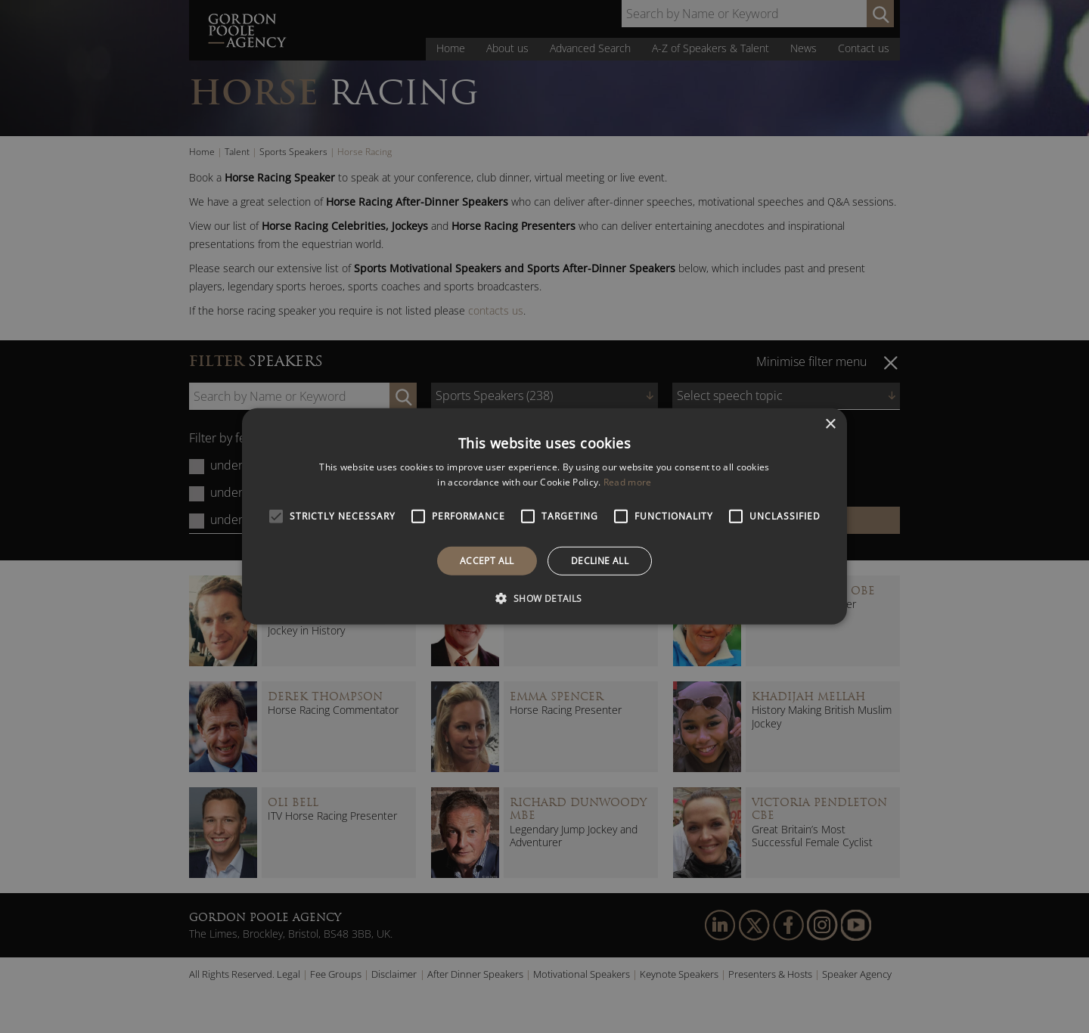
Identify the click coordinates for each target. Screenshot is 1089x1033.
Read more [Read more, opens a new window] (627, 482)
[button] (544, 598)
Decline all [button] (599, 560)
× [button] (830, 424)
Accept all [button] (487, 560)
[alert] (544, 516)
